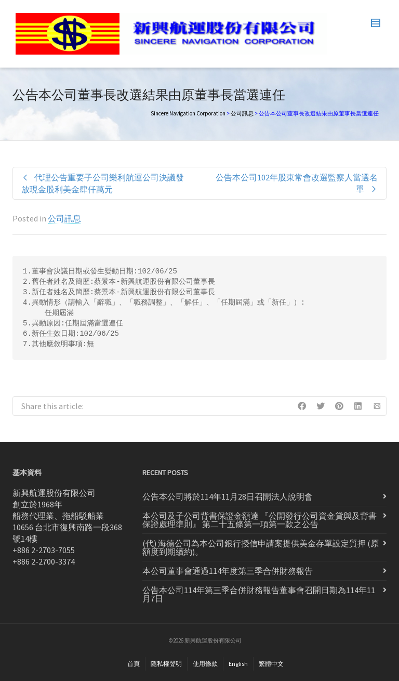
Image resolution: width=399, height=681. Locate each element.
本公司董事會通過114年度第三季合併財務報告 (227, 571)
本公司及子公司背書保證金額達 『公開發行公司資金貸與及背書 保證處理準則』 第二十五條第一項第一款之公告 (259, 519)
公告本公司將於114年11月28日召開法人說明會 (227, 496)
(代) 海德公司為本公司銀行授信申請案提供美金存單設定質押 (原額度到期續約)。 (260, 547)
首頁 (133, 663)
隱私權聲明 (166, 663)
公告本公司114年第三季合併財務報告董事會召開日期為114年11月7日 (258, 594)
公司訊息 (242, 113)
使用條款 (205, 663)
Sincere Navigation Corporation (188, 113)
